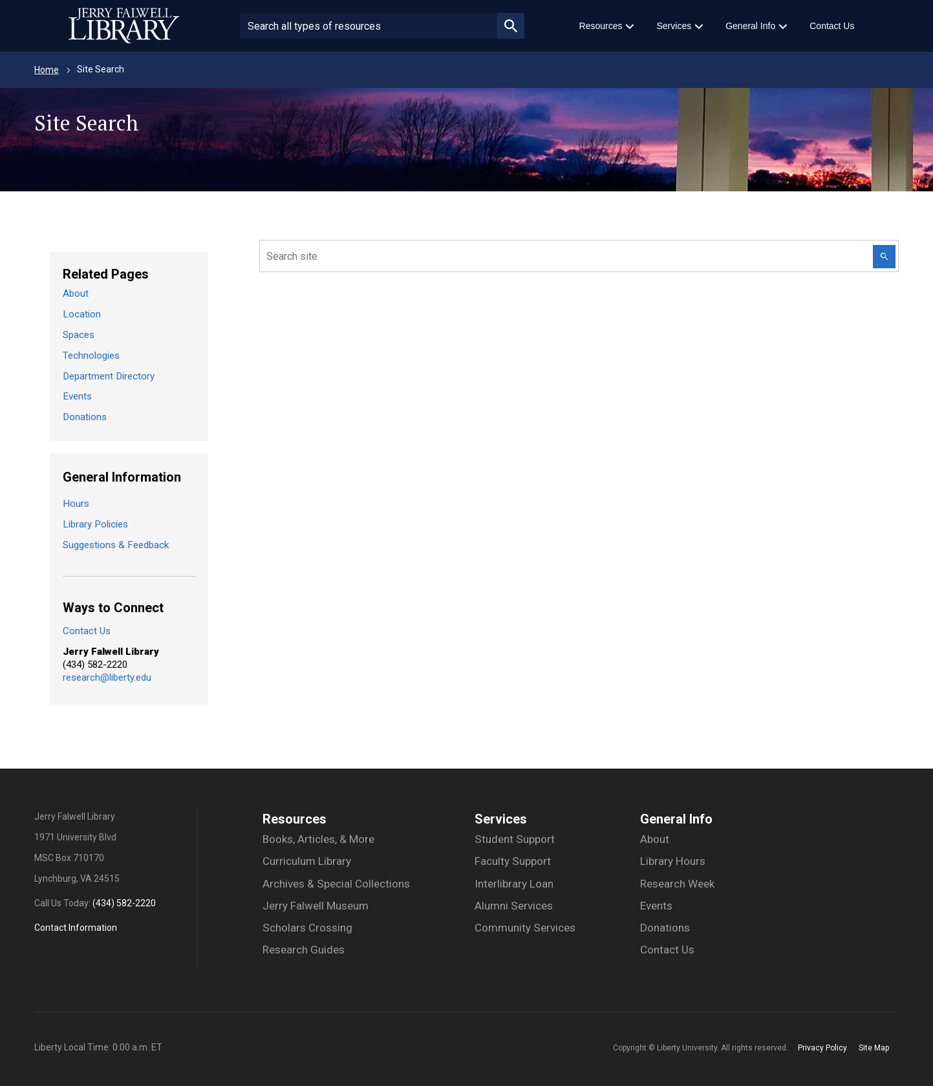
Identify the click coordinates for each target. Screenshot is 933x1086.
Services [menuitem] (673, 26)
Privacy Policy (822, 1047)
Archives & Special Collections (336, 883)
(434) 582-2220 (124, 903)
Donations (85, 417)
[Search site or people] (368, 26)
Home (46, 70)
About (76, 293)
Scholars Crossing (307, 927)
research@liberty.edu (107, 677)
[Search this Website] (884, 256)
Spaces (78, 335)
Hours (76, 503)
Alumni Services (514, 905)
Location (82, 314)
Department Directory (109, 376)
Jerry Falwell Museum (316, 905)
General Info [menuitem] (750, 26)
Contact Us (87, 631)
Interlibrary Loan (514, 883)
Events (77, 396)
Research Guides (304, 949)
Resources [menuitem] (601, 26)
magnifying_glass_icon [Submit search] (511, 25)
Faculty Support (513, 861)
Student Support (515, 839)
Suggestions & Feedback (116, 545)
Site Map (874, 1047)
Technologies (91, 355)
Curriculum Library (307, 861)
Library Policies (95, 524)
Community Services (525, 927)
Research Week (677, 883)
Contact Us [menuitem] (832, 26)
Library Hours (672, 861)
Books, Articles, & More (318, 839)
